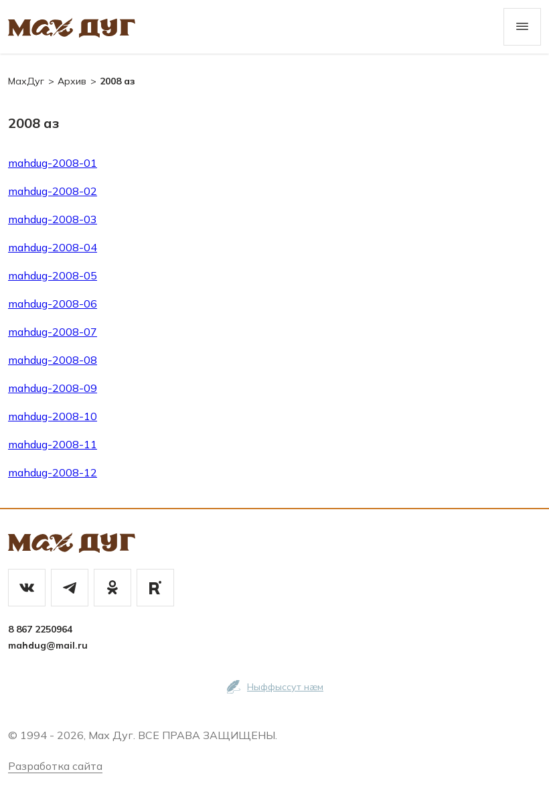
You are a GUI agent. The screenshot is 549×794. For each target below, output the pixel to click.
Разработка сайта (55, 766)
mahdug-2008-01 (52, 163)
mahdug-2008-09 (52, 388)
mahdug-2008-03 (52, 219)
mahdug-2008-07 (52, 331)
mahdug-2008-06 (52, 303)
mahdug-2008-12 (52, 472)
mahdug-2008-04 (52, 247)
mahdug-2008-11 (52, 444)
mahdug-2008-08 (52, 360)
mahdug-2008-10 (52, 416)
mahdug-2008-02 (52, 191)
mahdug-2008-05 (52, 275)
